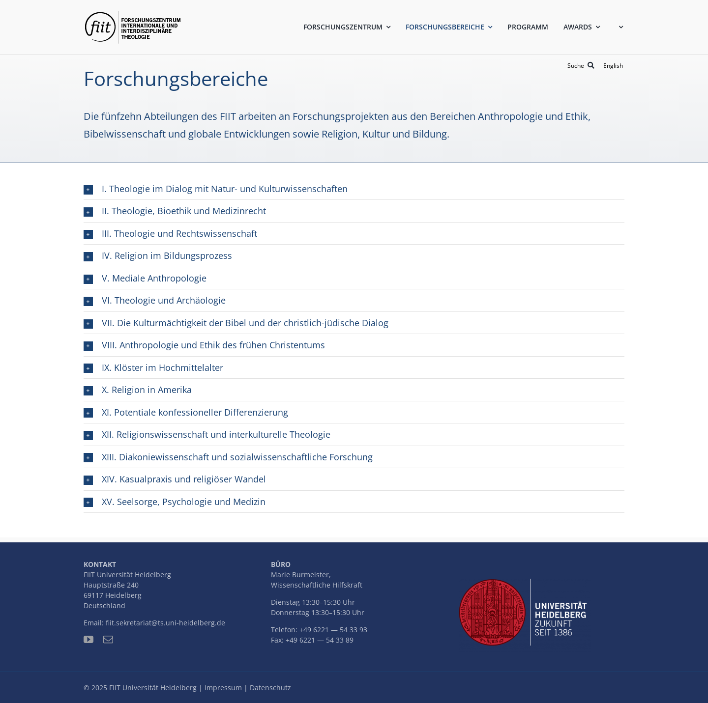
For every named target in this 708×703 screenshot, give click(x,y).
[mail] (108, 640)
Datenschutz (270, 687)
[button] (354, 188)
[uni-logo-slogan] (525, 582)
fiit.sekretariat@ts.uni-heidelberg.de (165, 622)
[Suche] (582, 65)
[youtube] (88, 640)
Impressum (223, 687)
